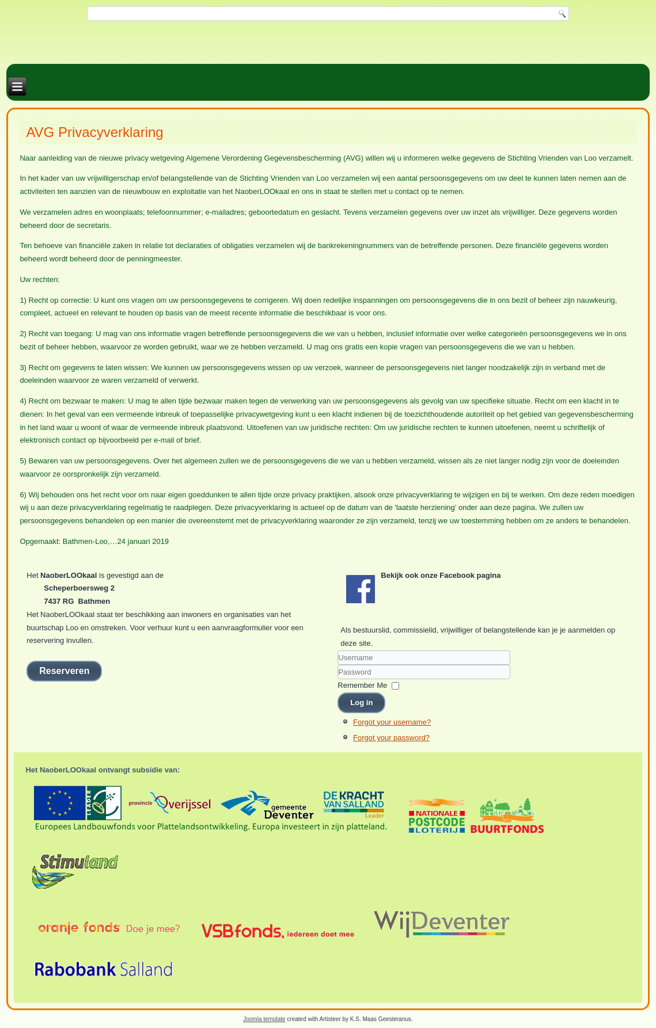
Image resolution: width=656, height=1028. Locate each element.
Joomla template (264, 1019)
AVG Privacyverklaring (94, 132)
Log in (361, 702)
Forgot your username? (392, 722)
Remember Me (362, 685)
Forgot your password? (391, 737)
